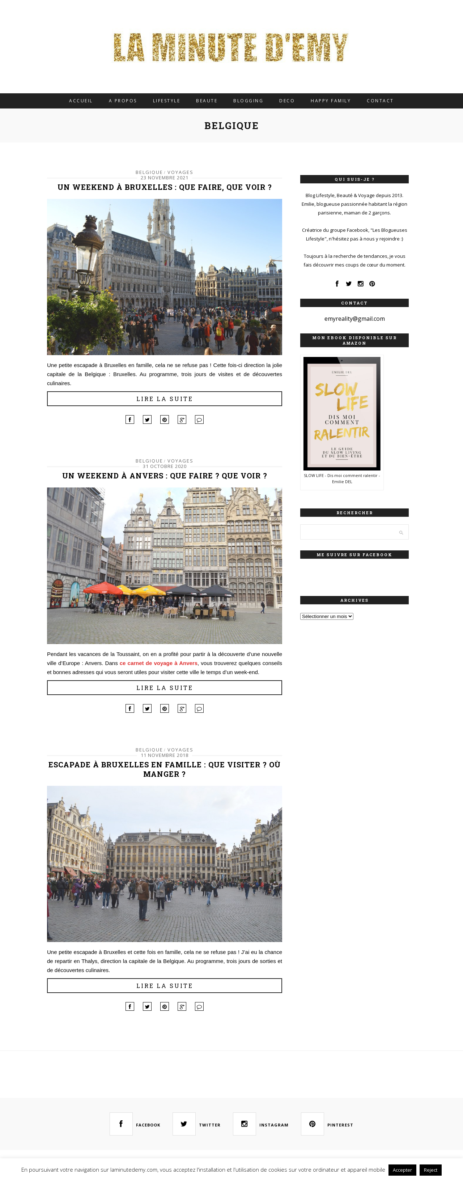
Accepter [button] (402, 1170)
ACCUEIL (81, 101)
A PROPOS (123, 101)
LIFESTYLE (166, 101)
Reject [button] (430, 1170)
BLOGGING (248, 101)
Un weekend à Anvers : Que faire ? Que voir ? (164, 475)
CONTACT (380, 101)
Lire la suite (164, 398)
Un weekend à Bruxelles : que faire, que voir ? (165, 187)
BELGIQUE (149, 172)
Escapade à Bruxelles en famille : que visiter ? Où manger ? (164, 769)
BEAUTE (206, 101)
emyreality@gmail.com (354, 319)
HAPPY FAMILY (331, 101)
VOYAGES (180, 172)
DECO (287, 101)
